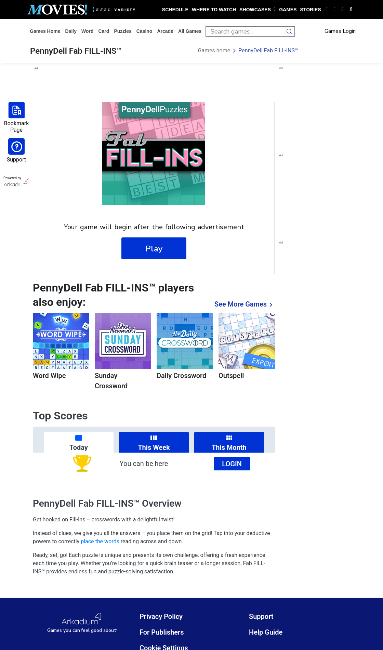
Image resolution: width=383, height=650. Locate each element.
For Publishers (162, 632)
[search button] (290, 31)
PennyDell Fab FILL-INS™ (268, 50)
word (87, 31)
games (287, 9)
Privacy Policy (161, 616)
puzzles (122, 31)
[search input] (245, 31)
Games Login (340, 31)
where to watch (214, 9)
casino (144, 31)
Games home (45, 31)
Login (232, 464)
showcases (257, 9)
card (103, 31)
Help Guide (265, 632)
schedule (175, 9)
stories (310, 9)
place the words (100, 541)
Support (261, 616)
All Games (189, 31)
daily (70, 31)
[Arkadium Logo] (82, 622)
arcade (165, 31)
